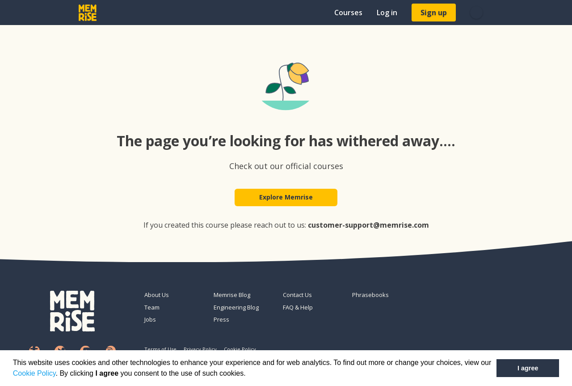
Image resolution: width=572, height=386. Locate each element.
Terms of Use (160, 349)
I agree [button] (527, 368)
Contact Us (297, 295)
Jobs (150, 319)
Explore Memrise (286, 197)
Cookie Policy (34, 373)
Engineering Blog (236, 307)
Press (221, 319)
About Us (156, 295)
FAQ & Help (298, 307)
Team (152, 307)
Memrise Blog (232, 295)
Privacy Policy (200, 349)
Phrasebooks (370, 295)
